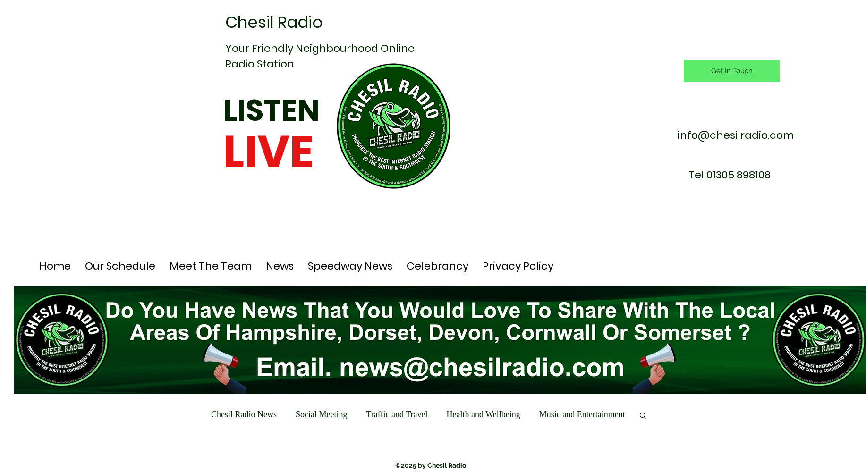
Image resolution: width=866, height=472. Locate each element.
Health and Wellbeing (483, 414)
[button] (642, 416)
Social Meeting (321, 414)
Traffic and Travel (396, 414)
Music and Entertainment (582, 414)
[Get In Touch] (732, 71)
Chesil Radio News (244, 414)
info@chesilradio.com (736, 135)
